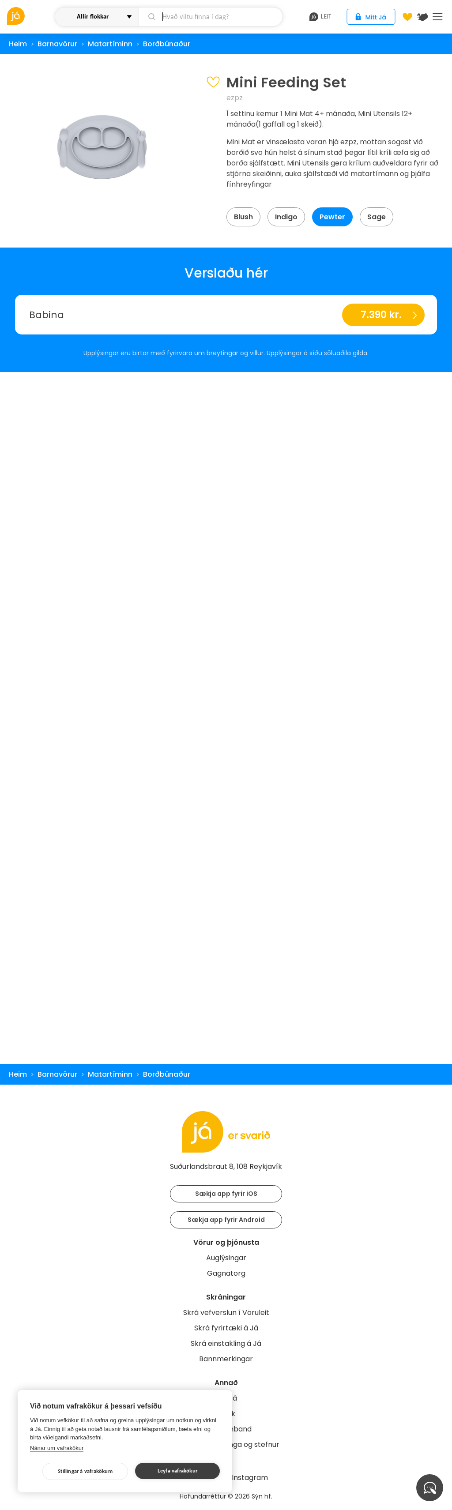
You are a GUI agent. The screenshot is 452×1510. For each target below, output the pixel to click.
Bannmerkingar (226, 1359)
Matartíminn (110, 44)
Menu (438, 16)
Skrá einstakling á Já (226, 1343)
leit (320, 16)
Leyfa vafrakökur (177, 1471)
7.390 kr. (381, 315)
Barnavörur (57, 44)
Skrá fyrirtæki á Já (226, 1328)
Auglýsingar (226, 1258)
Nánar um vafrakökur (56, 1448)
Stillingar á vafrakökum (85, 1471)
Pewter (332, 217)
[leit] (210, 17)
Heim (18, 44)
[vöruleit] (30, 16)
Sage (376, 217)
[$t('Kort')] (422, 17)
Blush (243, 217)
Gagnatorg (226, 1273)
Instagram (250, 1477)
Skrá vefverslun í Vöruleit (226, 1312)
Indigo (286, 217)
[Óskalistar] (407, 16)
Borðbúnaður (166, 44)
